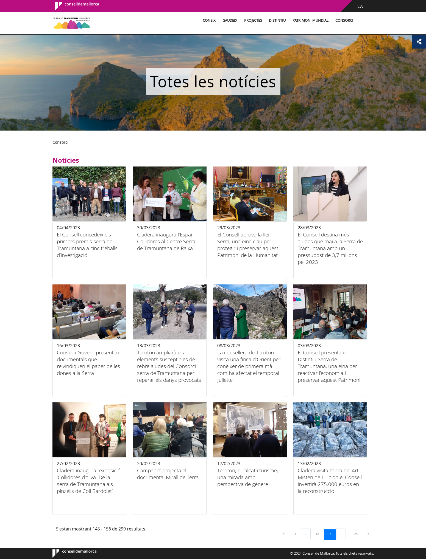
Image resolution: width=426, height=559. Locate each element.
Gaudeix (229, 20)
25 (358, 533)
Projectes (253, 20)
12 (319, 533)
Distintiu (277, 20)
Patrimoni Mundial (310, 20)
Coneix (209, 20)
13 (331, 533)
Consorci (344, 20)
